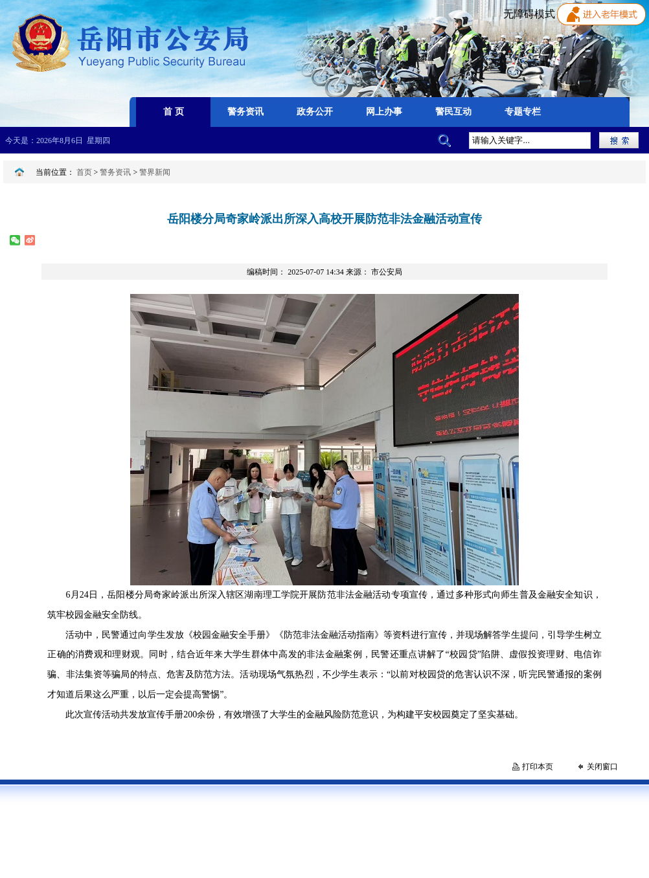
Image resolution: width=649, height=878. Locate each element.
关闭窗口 (602, 766)
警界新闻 (154, 172)
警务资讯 (115, 172)
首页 (84, 172)
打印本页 (537, 766)
